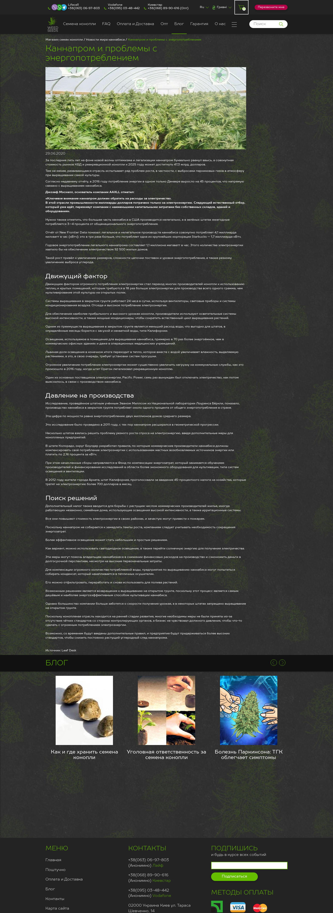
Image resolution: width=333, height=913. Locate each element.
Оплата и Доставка (135, 24)
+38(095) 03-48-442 (124, 8)
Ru (202, 7)
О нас (220, 24)
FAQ (106, 24)
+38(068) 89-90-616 (163, 8)
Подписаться (234, 876)
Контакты (54, 899)
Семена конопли (79, 24)
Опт (164, 24)
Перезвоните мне (271, 7)
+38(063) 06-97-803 (84, 8)
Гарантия (199, 24)
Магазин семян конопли (64, 39)
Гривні (222, 7)
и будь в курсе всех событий (238, 850)
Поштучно (55, 870)
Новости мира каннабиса (105, 39)
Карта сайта (57, 908)
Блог (179, 24)
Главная (53, 860)
